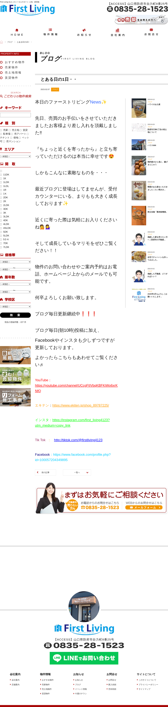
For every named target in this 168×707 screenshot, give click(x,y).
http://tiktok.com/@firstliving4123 (78, 440)
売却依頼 (112, 685)
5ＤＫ (4, 239)
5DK (4, 232)
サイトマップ (144, 685)
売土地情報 (13, 72)
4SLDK (5, 228)
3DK (4, 209)
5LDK (4, 235)
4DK (4, 220)
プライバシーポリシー (148, 680)
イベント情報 (81, 685)
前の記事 (45, 472)
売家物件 (11, 67)
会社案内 (15, 676)
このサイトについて (147, 676)
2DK (4, 197)
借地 (14, 137)
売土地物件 (47, 685)
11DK (4, 174)
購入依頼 (112, 680)
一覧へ (77, 472)
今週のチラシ (81, 689)
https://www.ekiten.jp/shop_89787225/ (80, 405)
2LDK (4, 205)
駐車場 (5, 134)
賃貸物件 (11, 77)
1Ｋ (3, 193)
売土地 (14, 130)
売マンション (12, 141)
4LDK (4, 224)
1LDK (4, 182)
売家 (4, 130)
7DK (4, 243)
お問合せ (112, 676)
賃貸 (24, 130)
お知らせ (79, 676)
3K (3, 212)
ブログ (78, 680)
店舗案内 (15, 680)
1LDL (4, 186)
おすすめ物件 (15, 62)
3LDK (4, 216)
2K (3, 201)
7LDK (4, 247)
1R (3, 190)
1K (3, 178)
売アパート (18, 134)
